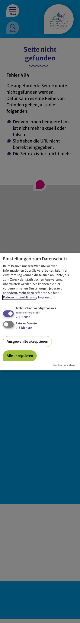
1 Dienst (23, 317)
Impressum (46, 297)
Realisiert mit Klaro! (64, 365)
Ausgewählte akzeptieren (27, 341)
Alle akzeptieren (20, 356)
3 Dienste (24, 328)
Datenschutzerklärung (19, 297)
